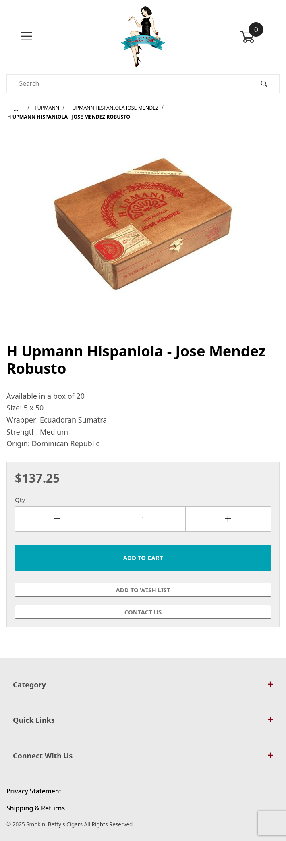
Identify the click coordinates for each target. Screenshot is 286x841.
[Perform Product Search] (264, 84)
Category (143, 684)
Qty (20, 499)
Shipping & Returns (35, 808)
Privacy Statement (34, 791)
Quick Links (143, 720)
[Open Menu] (26, 36)
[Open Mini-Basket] (259, 36)
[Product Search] (128, 84)
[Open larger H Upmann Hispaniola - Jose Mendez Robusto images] (143, 230)
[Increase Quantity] (228, 519)
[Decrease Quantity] (57, 519)
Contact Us (143, 612)
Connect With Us (143, 755)
